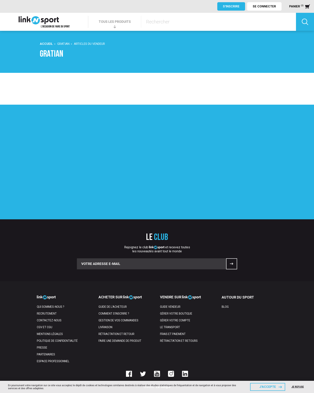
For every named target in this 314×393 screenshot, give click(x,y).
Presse (42, 347)
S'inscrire (231, 6)
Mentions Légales (50, 334)
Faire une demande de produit (120, 340)
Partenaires (46, 354)
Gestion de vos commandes (118, 320)
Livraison (105, 327)
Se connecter (264, 6)
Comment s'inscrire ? (114, 313)
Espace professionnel (53, 361)
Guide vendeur (170, 306)
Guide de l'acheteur (113, 306)
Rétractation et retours (179, 340)
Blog (225, 306)
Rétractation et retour (116, 334)
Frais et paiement (173, 334)
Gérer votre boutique (176, 313)
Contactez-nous (49, 320)
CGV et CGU (44, 327)
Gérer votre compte (175, 320)
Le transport (170, 327)
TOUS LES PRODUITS (115, 22)
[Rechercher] (218, 22)
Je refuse (297, 386)
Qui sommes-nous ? (50, 306)
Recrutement (47, 313)
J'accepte (267, 387)
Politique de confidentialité (57, 340)
